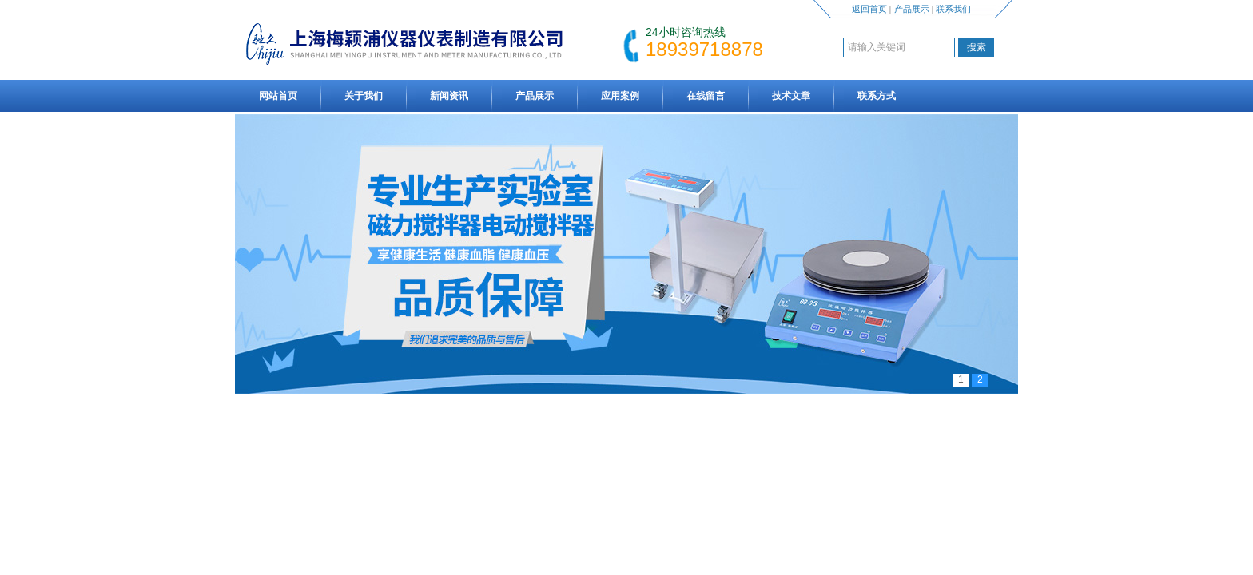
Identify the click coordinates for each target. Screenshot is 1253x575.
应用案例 (620, 95)
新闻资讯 (449, 95)
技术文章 (791, 95)
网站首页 (278, 95)
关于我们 (363, 95)
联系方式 (876, 95)
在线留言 (705, 95)
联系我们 (953, 9)
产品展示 (911, 9)
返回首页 (869, 9)
